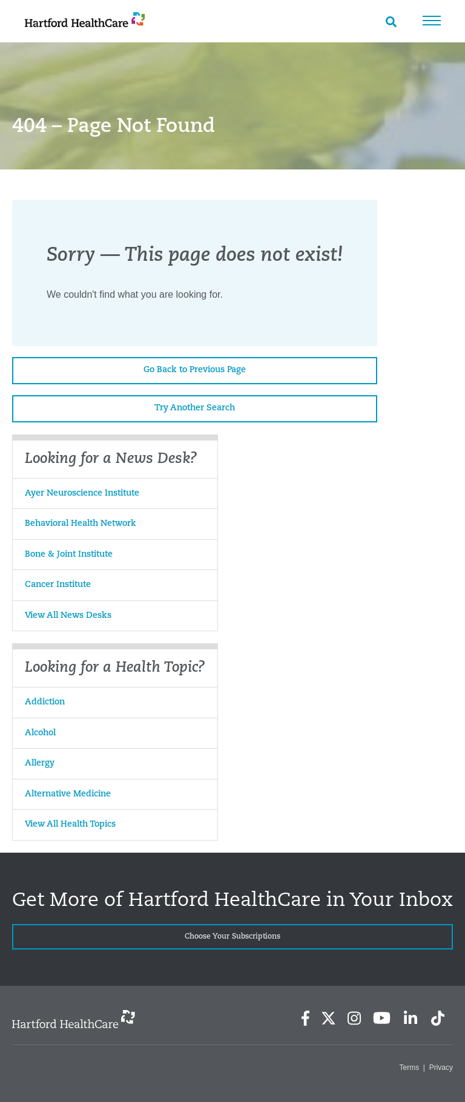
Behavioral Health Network (80, 523)
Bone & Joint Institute (69, 554)
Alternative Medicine (68, 794)
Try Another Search (194, 408)
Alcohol (40, 733)
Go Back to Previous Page (194, 370)
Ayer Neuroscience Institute (82, 493)
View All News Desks (68, 615)
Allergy (39, 763)
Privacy (441, 1067)
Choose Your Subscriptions (232, 936)
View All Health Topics (70, 824)
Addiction (45, 702)
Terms (410, 1067)
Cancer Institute (58, 584)
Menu (432, 20)
